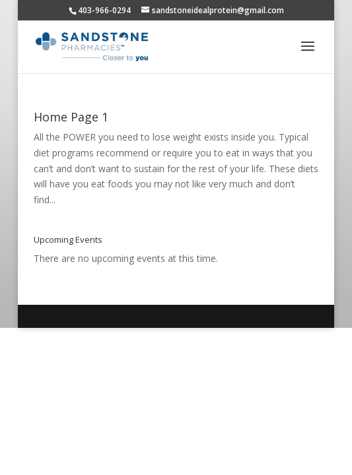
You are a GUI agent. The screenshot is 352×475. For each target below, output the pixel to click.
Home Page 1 (71, 117)
